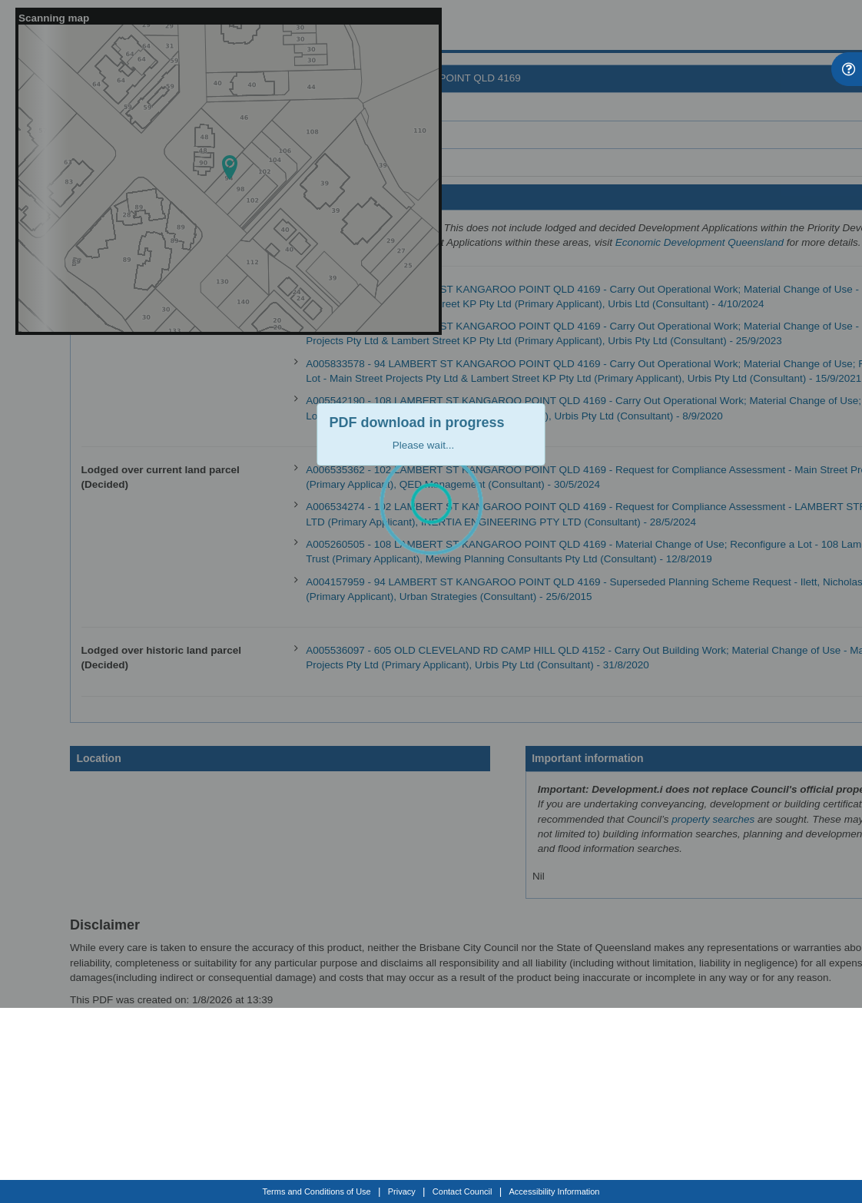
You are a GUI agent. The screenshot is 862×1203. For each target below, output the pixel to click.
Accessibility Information (554, 1191)
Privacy (402, 1191)
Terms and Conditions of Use (317, 1191)
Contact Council (462, 1191)
